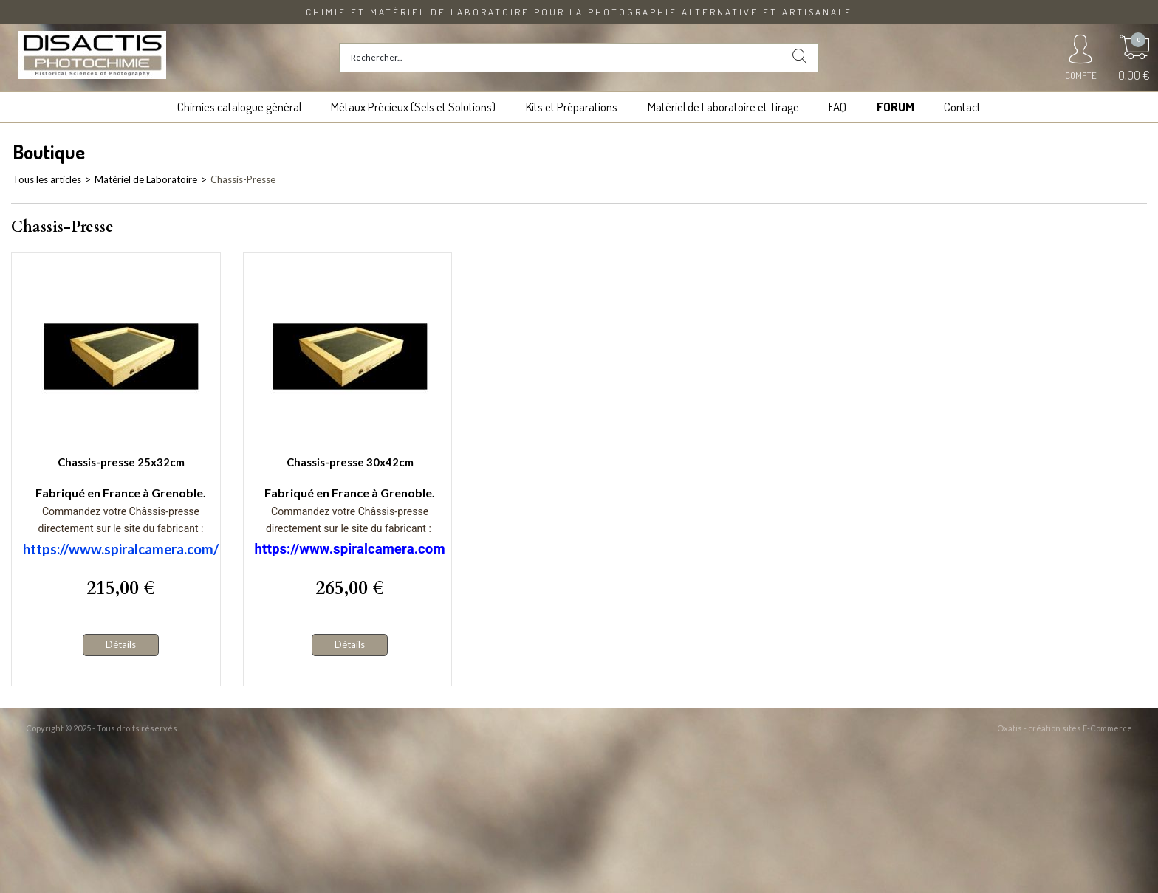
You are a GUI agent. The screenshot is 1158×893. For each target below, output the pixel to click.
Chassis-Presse (242, 179)
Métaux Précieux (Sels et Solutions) (413, 106)
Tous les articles (47, 179)
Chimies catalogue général (239, 106)
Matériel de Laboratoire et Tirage (723, 106)
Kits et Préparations (571, 106)
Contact (962, 106)
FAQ (837, 106)
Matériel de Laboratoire (146, 179)
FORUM (895, 106)
